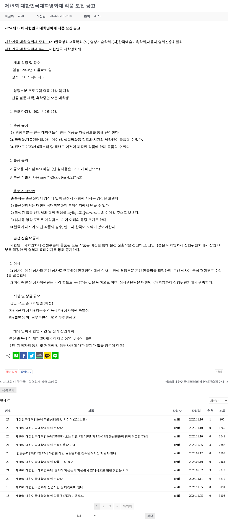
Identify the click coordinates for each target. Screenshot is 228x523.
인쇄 (219, 371)
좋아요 (11, 371)
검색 (150, 516)
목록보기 (8, 390)
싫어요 (25, 371)
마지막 (127, 506)
